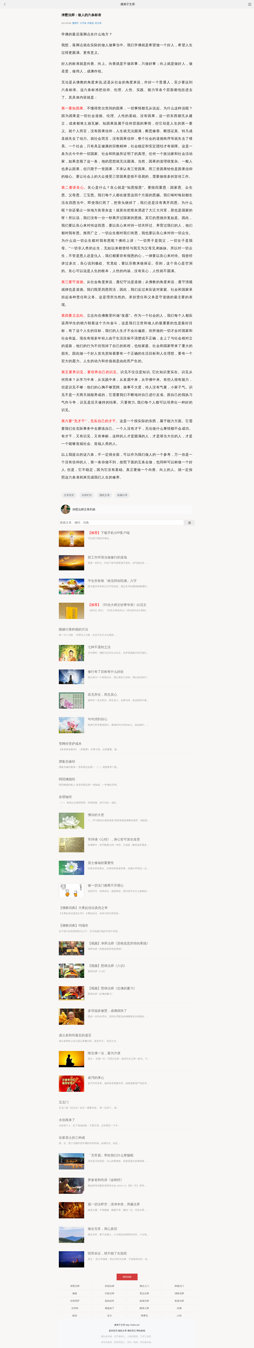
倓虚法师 (179, 1301)
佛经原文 (131, 1330)
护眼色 (90, 23)
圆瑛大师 (144, 1308)
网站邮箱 (141, 1330)
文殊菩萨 (74, 1301)
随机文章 (105, 495)
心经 (179, 1315)
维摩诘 (144, 1315)
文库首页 (69, 495)
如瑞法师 (144, 1301)
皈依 (74, 1315)
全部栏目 (87, 495)
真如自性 (109, 1301)
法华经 (74, 1308)
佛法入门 (144, 1286)
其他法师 (109, 1286)
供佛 (179, 1308)
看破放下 (109, 1308)
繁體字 (75, 23)
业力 (109, 1315)
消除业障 (179, 1293)
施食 (74, 1293)
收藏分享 (122, 495)
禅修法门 (179, 1286)
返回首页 (113, 1330)
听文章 (98, 23)
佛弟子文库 (127, 4)
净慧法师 (74, 1286)
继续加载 (127, 1277)
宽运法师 (144, 1293)
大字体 (83, 23)
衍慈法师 (109, 1293)
